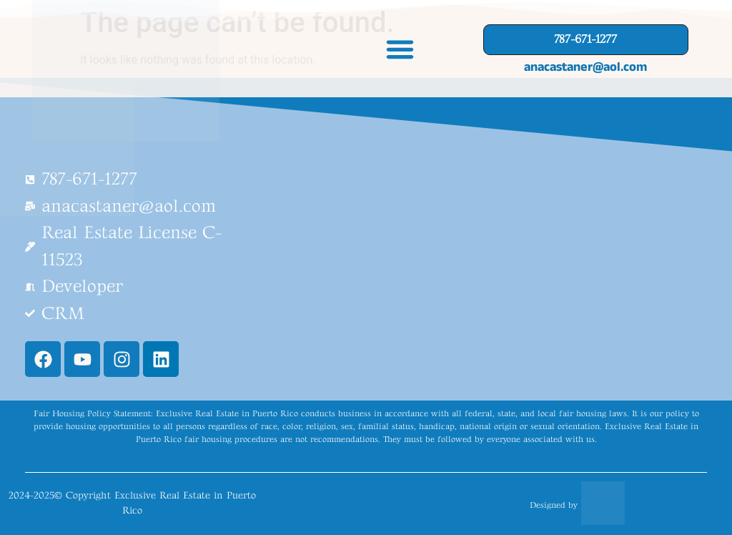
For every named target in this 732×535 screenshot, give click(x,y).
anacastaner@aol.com (585, 66)
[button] (400, 48)
